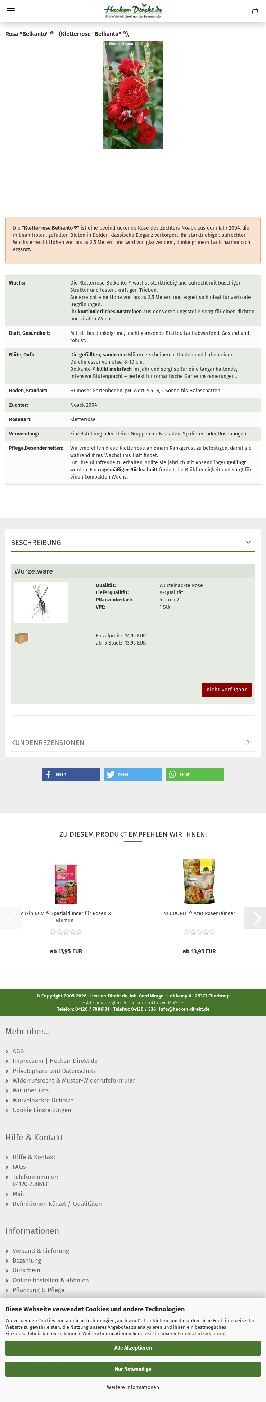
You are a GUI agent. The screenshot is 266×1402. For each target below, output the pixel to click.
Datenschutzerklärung (201, 1333)
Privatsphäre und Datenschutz (54, 1071)
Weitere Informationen (133, 1387)
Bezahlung (27, 1260)
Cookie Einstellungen (42, 1110)
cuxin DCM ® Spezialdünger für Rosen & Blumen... (66, 916)
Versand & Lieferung (41, 1251)
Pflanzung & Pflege (38, 1290)
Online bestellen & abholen (51, 1280)
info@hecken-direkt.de (184, 1009)
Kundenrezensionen (48, 742)
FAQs (19, 1167)
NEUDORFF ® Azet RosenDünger (199, 913)
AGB (18, 1051)
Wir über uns (31, 1090)
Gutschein (26, 1270)
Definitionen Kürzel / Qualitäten (57, 1204)
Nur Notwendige (133, 1369)
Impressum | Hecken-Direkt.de (55, 1061)
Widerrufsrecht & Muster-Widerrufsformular (74, 1080)
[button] (71, 774)
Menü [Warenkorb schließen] (11, 10)
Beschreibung (36, 542)
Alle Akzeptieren (133, 1348)
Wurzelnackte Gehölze (43, 1100)
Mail (18, 1194)
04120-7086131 (31, 1184)
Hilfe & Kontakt (34, 1157)
